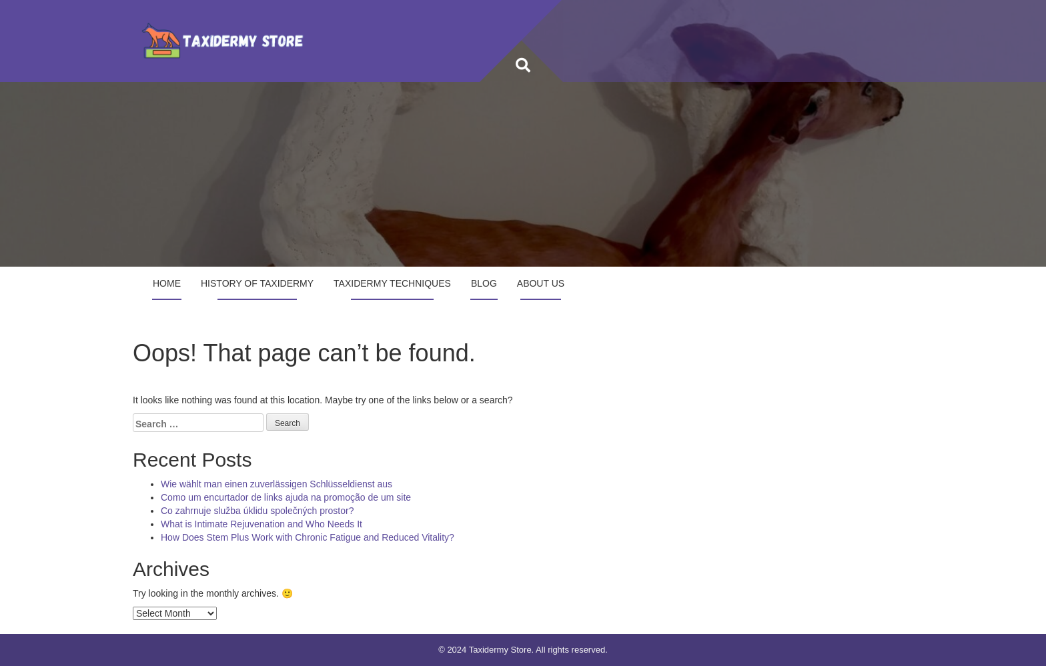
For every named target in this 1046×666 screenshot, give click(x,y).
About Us (540, 283)
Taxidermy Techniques (392, 283)
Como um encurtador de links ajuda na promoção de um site (286, 497)
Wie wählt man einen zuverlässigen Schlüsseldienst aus (276, 484)
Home (167, 283)
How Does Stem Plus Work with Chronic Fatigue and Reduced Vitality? (307, 537)
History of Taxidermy (257, 283)
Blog (484, 283)
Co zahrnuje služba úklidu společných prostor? (257, 510)
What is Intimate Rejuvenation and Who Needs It (261, 524)
